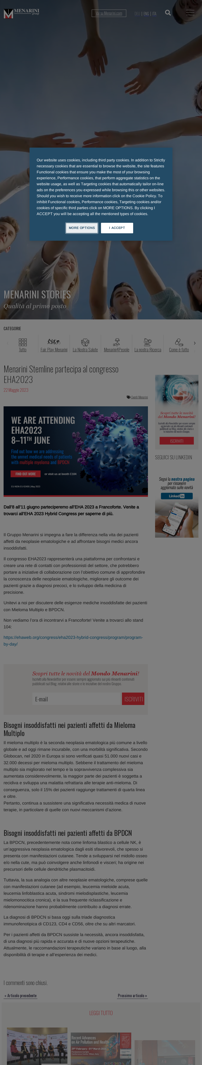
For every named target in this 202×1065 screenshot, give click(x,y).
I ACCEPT (117, 228)
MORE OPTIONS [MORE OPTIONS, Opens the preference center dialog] (82, 228)
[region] (101, 194)
